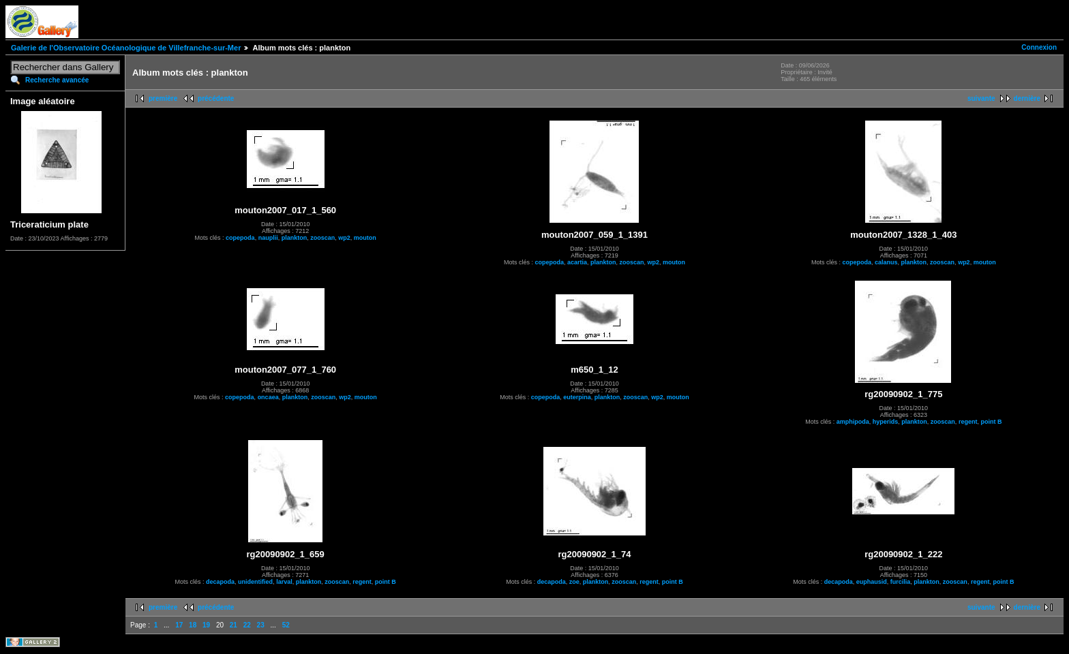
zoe (574, 581)
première (163, 98)
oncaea (268, 397)
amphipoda (853, 421)
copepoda (240, 237)
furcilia (900, 581)
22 (247, 625)
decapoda (220, 581)
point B (991, 421)
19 (206, 625)
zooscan (322, 237)
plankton (294, 237)
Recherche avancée (57, 80)
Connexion (1039, 47)
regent (968, 421)
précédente (216, 98)
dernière (1027, 98)
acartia (577, 262)
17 (179, 625)
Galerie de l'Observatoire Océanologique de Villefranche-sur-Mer (126, 48)
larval (284, 581)
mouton (365, 237)
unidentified (255, 581)
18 (192, 625)
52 (286, 625)
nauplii (268, 237)
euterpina (577, 397)
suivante (981, 98)
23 (261, 625)
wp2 (344, 237)
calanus (886, 262)
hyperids (886, 421)
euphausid (871, 581)
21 (233, 625)
